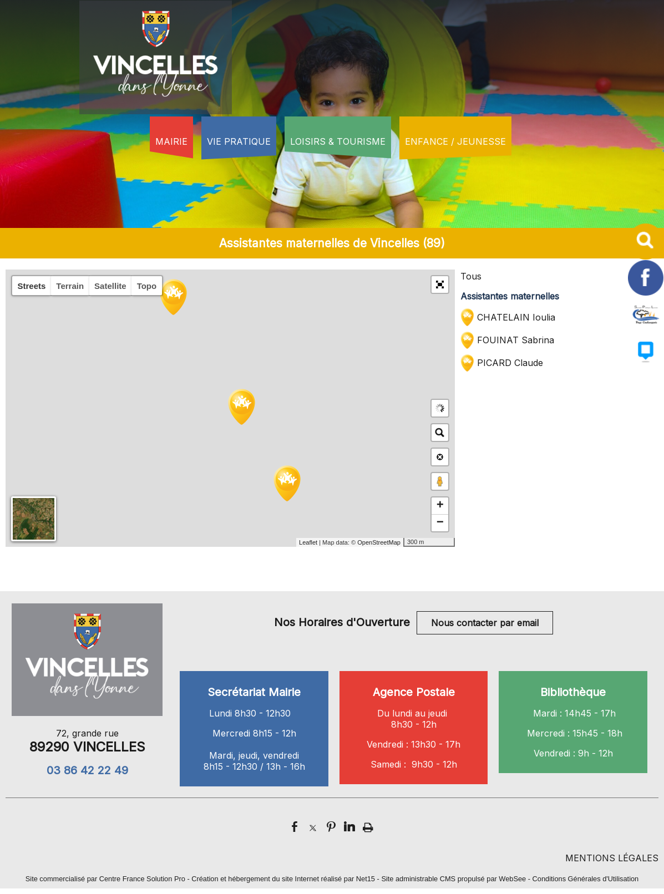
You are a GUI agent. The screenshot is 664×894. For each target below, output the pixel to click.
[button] (440, 284)
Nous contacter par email (485, 622)
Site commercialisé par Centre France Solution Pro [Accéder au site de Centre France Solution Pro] (105, 879)
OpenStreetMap (379, 542)
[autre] (646, 328)
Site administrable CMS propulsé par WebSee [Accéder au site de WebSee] (453, 879)
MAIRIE (171, 141)
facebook (294, 827)
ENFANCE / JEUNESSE (455, 141)
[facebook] (646, 292)
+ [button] (440, 505)
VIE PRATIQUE (239, 141)
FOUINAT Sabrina (515, 340)
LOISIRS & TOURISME (338, 141)
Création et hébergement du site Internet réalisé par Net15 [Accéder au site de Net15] (283, 879)
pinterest (331, 827)
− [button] (440, 523)
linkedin (349, 827)
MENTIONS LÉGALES (611, 857)
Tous (470, 276)
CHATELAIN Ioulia (516, 317)
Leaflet (308, 542)
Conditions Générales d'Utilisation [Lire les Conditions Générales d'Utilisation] (586, 879)
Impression (368, 825)
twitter (313, 827)
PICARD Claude (510, 362)
